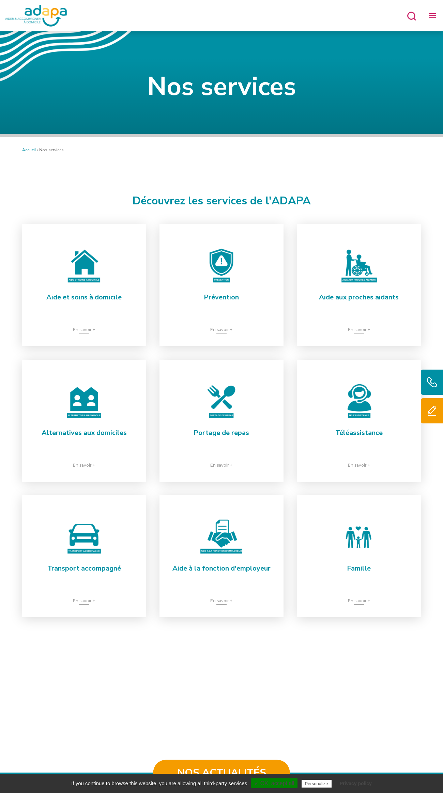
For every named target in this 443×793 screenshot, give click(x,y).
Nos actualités (221, 773)
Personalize (316, 783)
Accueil (29, 150)
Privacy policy (356, 783)
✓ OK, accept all (274, 783)
